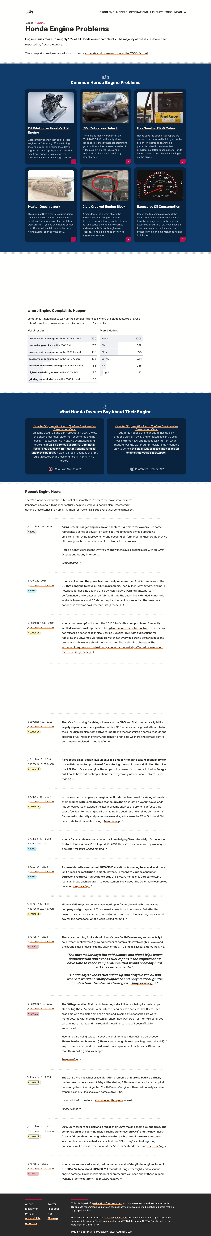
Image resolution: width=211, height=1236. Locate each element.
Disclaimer (31, 1208)
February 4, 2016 (41, 1004)
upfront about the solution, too (128, 628)
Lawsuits (157, 12)
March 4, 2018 (39, 937)
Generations (138, 12)
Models (121, 12)
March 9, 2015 (39, 1164)
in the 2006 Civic (50, 345)
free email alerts (89, 509)
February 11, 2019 (42, 623)
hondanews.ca (38, 844)
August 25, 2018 (40, 839)
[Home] (29, 12)
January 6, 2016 (40, 1077)
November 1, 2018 (41, 722)
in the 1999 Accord (56, 365)
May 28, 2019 (38, 581)
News (178, 12)
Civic (104, 345)
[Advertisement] (105, 276)
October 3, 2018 (40, 759)
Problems (107, 12)
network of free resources (107, 1203)
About (29, 1204)
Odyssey (106, 359)
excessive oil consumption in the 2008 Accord (116, 53)
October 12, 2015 (41, 1126)
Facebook (53, 1208)
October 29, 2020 (41, 526)
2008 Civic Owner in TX (67, 469)
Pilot (103, 365)
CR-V (104, 352)
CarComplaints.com (121, 509)
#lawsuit (33, 633)
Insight (105, 372)
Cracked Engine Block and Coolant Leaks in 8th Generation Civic (64, 428)
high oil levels (149, 942)
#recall (33, 946)
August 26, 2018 (40, 797)
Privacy (29, 1213)
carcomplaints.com (42, 585)
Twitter (52, 1204)
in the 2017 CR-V (53, 372)
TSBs (169, 12)
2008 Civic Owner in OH (149, 469)
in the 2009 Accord (55, 352)
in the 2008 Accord (55, 338)
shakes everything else (109, 1100)
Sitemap (53, 1218)
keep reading (75, 562)
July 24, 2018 (39, 867)
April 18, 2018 (39, 904)
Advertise (31, 1223)
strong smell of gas (78, 946)
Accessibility (33, 1218)
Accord (46, 44)
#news (31, 532)
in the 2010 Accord (55, 359)
